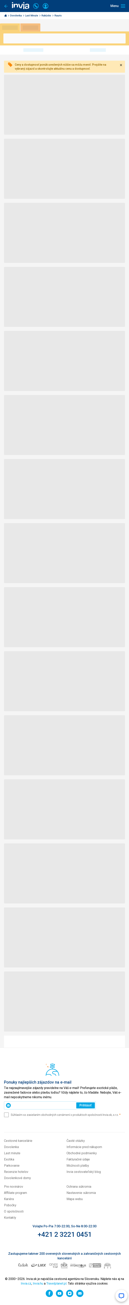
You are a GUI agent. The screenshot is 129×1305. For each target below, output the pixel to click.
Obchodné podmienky (81, 1153)
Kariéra (9, 1199)
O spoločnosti (14, 1211)
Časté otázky (75, 1141)
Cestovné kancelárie (18, 1141)
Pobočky (10, 1205)
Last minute (12, 1153)
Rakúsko (47, 15)
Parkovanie (12, 1165)
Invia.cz (26, 1283)
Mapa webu (74, 1199)
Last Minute (32, 15)
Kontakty (10, 1218)
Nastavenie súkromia (81, 1193)
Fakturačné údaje (78, 1159)
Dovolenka (16, 15)
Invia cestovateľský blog (83, 1172)
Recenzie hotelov (16, 1172)
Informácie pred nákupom (84, 1147)
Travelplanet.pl (56, 1283)
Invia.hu (38, 1283)
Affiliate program (15, 1193)
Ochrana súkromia (78, 1186)
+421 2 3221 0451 (65, 1234)
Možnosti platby (77, 1165)
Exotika (9, 1159)
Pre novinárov (13, 1186)
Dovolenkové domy (17, 1178)
